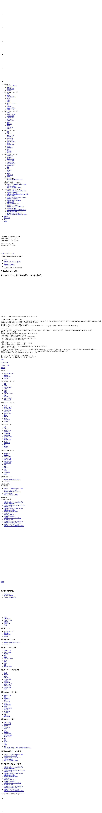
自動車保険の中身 (11, 208)
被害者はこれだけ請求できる (14, 213)
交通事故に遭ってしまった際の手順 (16, 191)
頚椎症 (8, 100)
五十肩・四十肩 (11, 114)
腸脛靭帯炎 (10, 155)
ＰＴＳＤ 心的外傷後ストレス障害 (16, 184)
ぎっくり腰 (10, 140)
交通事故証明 (10, 202)
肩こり (8, 112)
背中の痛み (10, 136)
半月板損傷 (10, 175)
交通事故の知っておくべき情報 (12, 262)
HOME (5, 259)
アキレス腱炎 (10, 162)
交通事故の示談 (11, 195)
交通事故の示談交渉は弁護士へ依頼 (16, 197)
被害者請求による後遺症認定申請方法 (17, 214)
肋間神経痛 (10, 127)
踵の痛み (9, 170)
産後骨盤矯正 (10, 89)
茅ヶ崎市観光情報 (8, 595)
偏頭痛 (8, 95)
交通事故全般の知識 (12, 198)
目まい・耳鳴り (11, 108)
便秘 (8, 105)
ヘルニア (9, 133)
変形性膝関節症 (11, 163)
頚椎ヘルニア (10, 109)
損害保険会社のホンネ (13, 203)
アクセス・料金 (5, 365)
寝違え (8, 101)
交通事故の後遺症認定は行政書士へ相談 (17, 194)
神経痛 (8, 143)
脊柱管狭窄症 (10, 144)
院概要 (5, 221)
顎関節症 (9, 106)
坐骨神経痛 (10, 138)
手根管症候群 (10, 117)
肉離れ (8, 176)
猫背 (8, 149)
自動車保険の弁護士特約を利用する (16, 210)
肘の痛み (9, 128)
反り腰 (8, 146)
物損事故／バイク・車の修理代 (15, 206)
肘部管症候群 (10, 116)
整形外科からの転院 (12, 205)
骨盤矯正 (9, 87)
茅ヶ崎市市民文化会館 (10, 597)
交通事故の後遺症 (11, 186)
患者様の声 (7, 218)
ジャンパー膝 (10, 160)
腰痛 (8, 132)
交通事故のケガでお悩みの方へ (15, 179)
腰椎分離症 (10, 148)
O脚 (8, 171)
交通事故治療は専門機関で (14, 200)
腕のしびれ (10, 119)
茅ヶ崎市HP (7, 594)
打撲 (8, 168)
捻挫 (8, 167)
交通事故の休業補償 (12, 192)
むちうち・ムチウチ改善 (10, 490)
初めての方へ (4, 362)
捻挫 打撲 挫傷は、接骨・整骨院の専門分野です (18, 748)
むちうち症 (10, 181)
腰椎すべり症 (10, 135)
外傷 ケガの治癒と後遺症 (14, 187)
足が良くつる (10, 159)
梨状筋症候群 (10, 165)
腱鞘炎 (8, 122)
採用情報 (6, 216)
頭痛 (8, 93)
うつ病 (8, 98)
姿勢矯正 (9, 90)
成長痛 (8, 173)
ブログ (5, 219)
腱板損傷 (9, 124)
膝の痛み (9, 157)
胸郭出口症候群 (11, 141)
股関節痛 (9, 151)
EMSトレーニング (11, 85)
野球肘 (8, 125)
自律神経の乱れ (11, 97)
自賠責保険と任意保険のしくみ (15, 211)
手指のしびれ (10, 120)
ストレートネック (11, 103)
